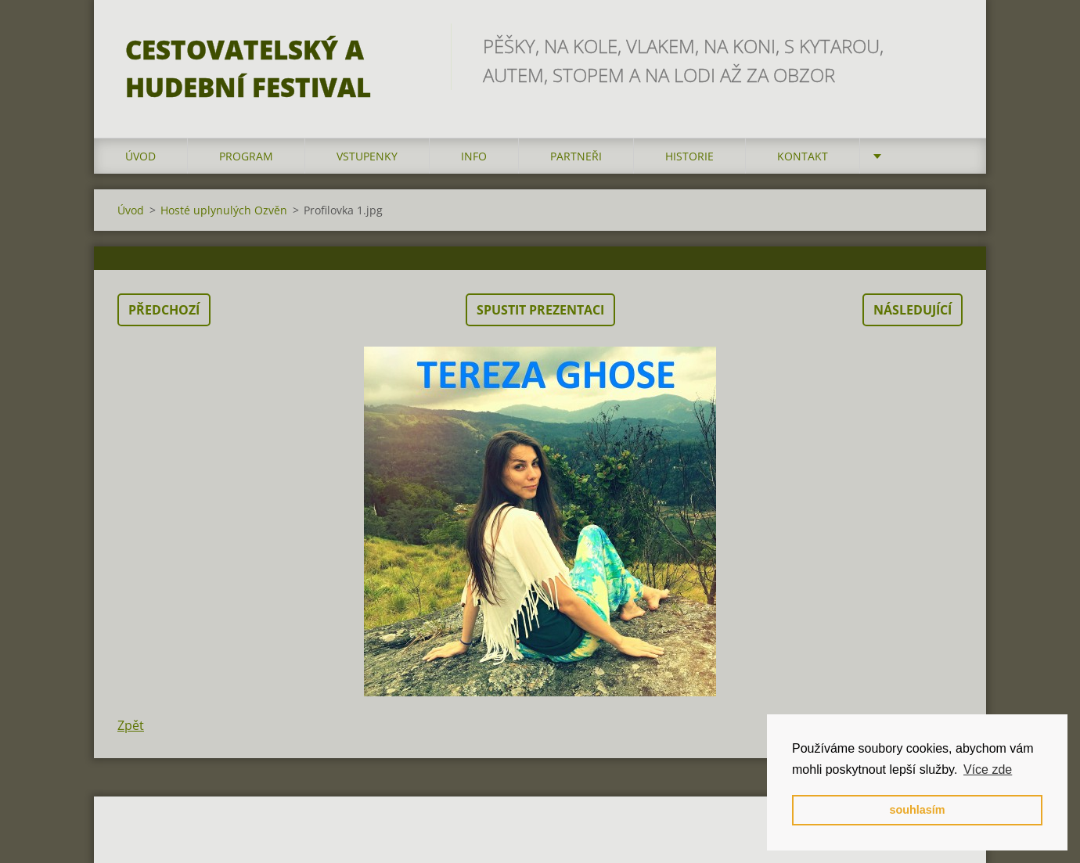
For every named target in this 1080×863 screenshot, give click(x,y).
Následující (912, 309)
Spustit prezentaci (540, 309)
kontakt (802, 156)
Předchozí (164, 309)
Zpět (130, 725)
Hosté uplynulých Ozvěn (223, 210)
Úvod (140, 156)
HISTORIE (689, 156)
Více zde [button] (987, 769)
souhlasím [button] (917, 810)
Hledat (945, 45)
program (246, 156)
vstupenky (367, 156)
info (474, 156)
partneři (576, 156)
